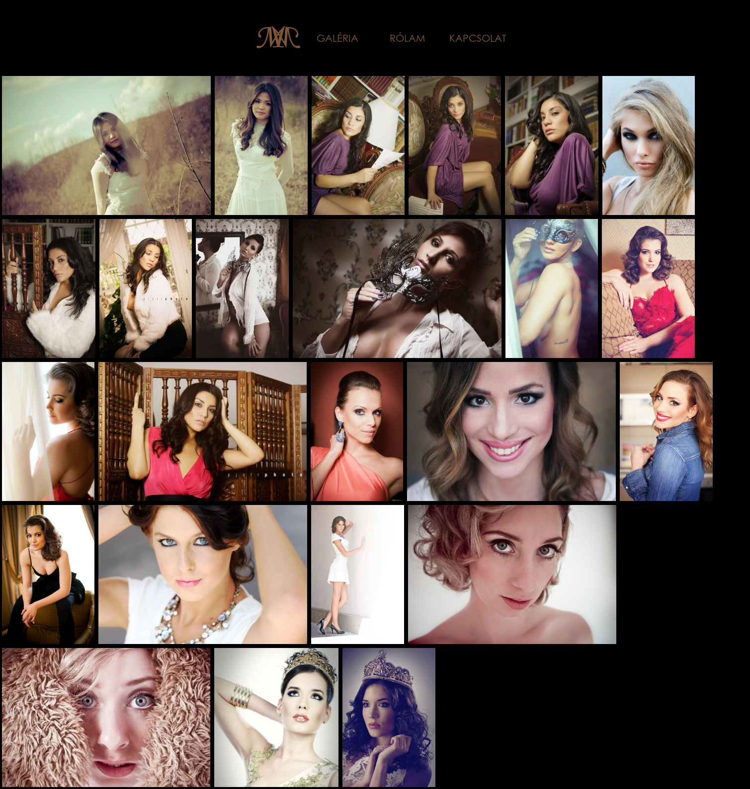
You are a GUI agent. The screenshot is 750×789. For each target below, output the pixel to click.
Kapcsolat (477, 38)
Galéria (337, 38)
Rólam (407, 38)
